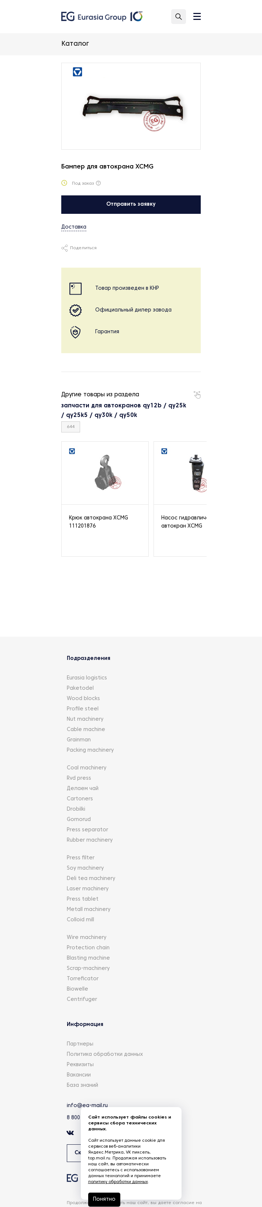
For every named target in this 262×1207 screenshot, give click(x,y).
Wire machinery (86, 937)
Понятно (104, 1199)
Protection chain (88, 948)
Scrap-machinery (88, 968)
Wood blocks (83, 698)
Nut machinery (85, 719)
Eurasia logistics (87, 678)
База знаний (82, 1085)
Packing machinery (90, 750)
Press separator (87, 830)
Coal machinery (86, 768)
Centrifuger (82, 999)
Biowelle (77, 989)
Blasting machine (88, 958)
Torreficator (83, 979)
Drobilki (76, 809)
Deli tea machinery (91, 878)
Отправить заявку (131, 204)
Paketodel (80, 688)
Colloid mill (80, 920)
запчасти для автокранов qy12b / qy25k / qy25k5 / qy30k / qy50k (123, 410)
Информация (85, 1024)
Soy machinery (85, 868)
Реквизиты (80, 1064)
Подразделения (88, 658)
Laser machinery (87, 889)
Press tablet (83, 899)
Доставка (73, 227)
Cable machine (86, 729)
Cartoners (80, 799)
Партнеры (80, 1044)
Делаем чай (83, 788)
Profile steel (83, 709)
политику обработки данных (118, 1182)
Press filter (80, 858)
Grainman (79, 740)
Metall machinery (88, 909)
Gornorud (79, 819)
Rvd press (79, 778)
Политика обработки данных (105, 1054)
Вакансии (79, 1075)
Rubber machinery (90, 840)
